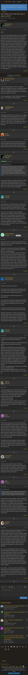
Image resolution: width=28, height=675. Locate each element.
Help (17, 666)
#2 (26, 84)
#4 (26, 139)
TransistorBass (7, 615)
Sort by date (10, 75)
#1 (26, 29)
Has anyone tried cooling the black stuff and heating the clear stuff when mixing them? (14, 637)
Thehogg (5, 640)
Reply (26, 70)
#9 (26, 335)
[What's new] (23, 1)
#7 (26, 239)
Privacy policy (12, 666)
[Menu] (2, 1)
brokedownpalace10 (8, 623)
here (15, 7)
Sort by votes (17, 75)
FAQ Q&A (15, 607)
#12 (26, 461)
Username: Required (8, 607)
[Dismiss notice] (25, 6)
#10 (26, 387)
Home (20, 666)
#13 (26, 486)
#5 (26, 161)
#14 (26, 527)
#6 (26, 201)
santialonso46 (6, 631)
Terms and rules (4, 666)
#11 (26, 420)
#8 (26, 283)
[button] (2, 587)
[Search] (26, 1)
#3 (26, 112)
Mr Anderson (5, 18)
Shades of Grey (5, 664)
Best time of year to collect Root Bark (14, 606)
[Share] (25, 29)
